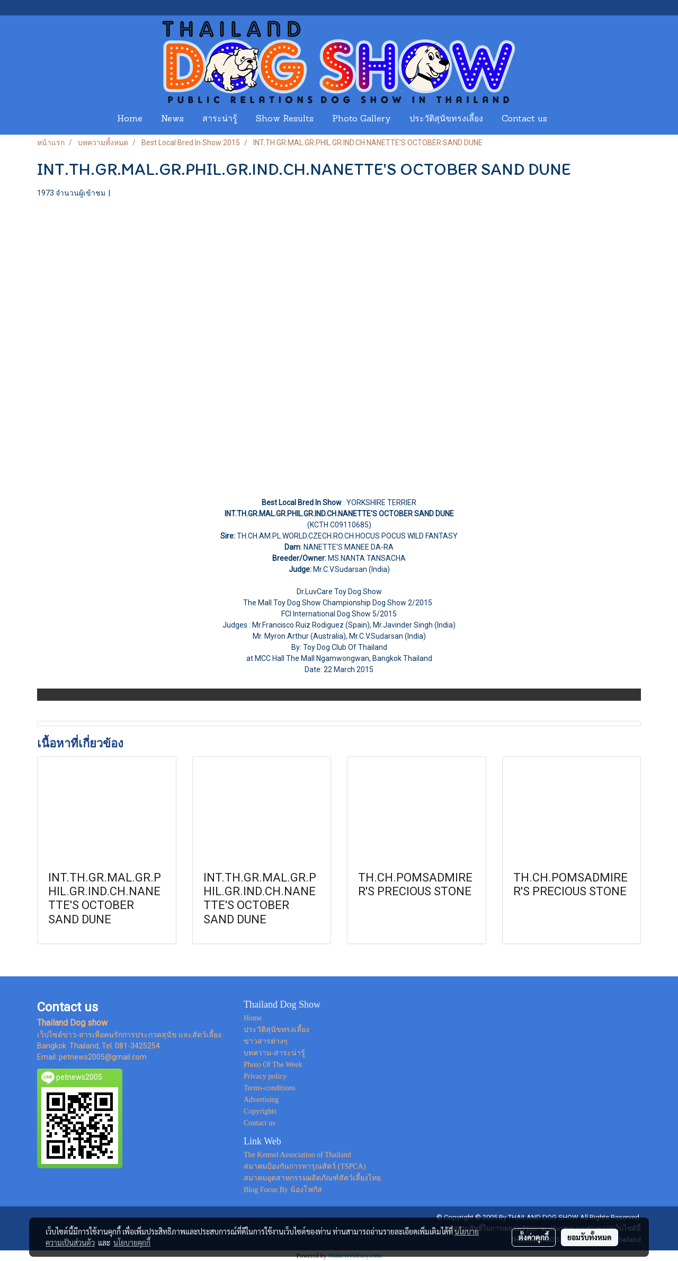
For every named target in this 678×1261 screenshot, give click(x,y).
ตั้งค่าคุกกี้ (534, 1237)
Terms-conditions (270, 1088)
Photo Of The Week (273, 1065)
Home (129, 119)
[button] (566, 119)
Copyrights (260, 1111)
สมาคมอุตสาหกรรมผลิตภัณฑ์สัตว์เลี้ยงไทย (312, 1178)
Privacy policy (265, 1076)
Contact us (524, 119)
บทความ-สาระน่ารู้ (274, 1053)
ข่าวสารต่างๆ (266, 1041)
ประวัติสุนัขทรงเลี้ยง (446, 119)
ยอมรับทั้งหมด (589, 1237)
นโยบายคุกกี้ (131, 1242)
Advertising (261, 1100)
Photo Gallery (361, 119)
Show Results (285, 119)
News (172, 119)
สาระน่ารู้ (219, 119)
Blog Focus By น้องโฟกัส (283, 1190)
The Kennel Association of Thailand (297, 1155)
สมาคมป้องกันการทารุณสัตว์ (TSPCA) (304, 1166)
